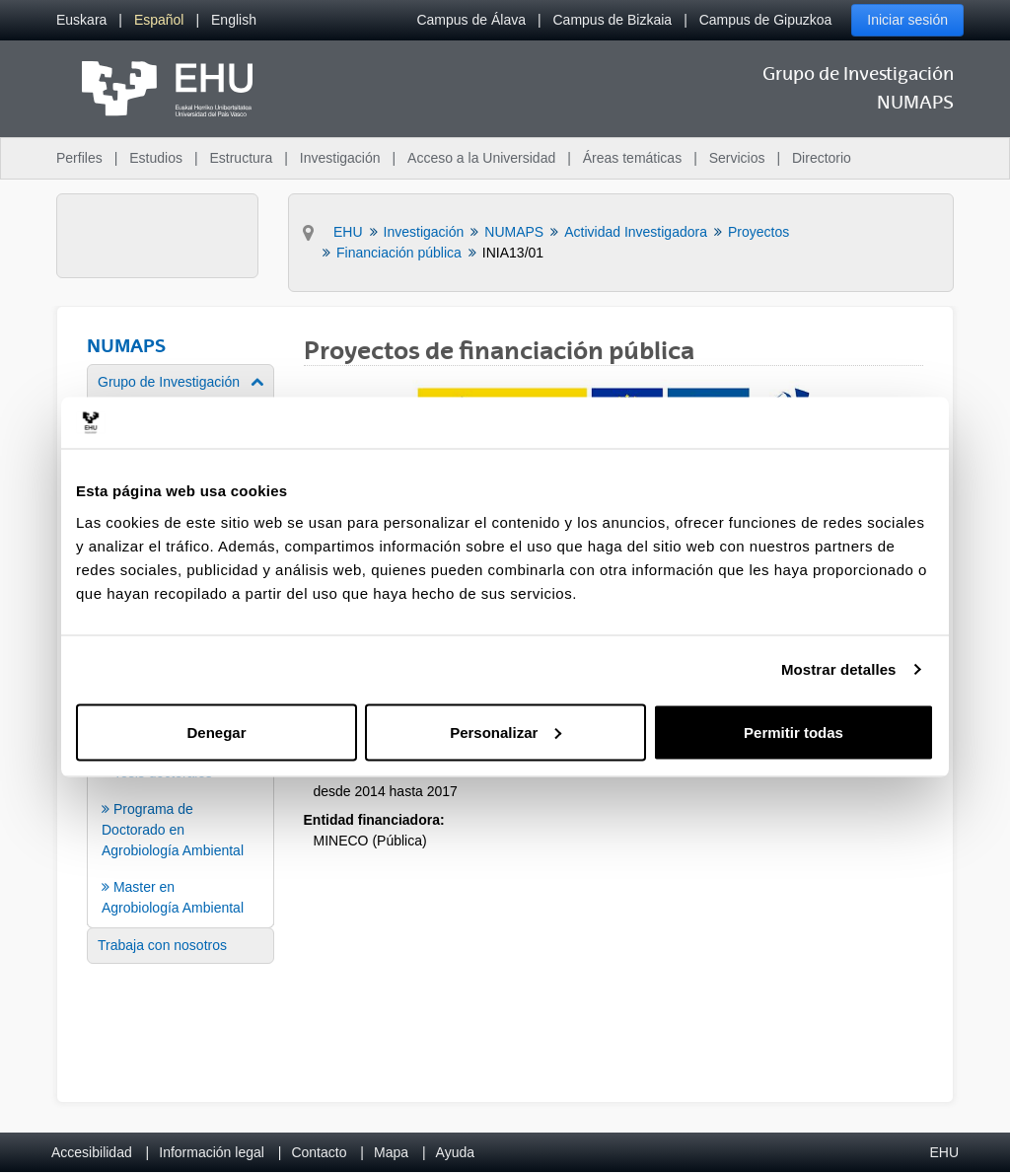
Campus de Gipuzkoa (765, 20)
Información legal (211, 1152)
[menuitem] (81, 20)
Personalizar (505, 731)
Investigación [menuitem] (340, 158)
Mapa (391, 1152)
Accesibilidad (91, 1152)
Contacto (318, 1152)
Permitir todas (793, 731)
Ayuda (455, 1152)
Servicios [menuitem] (737, 158)
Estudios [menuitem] (155, 158)
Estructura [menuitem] (240, 158)
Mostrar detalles (839, 669)
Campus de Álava (471, 20)
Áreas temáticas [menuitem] (632, 158)
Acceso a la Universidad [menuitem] (481, 158)
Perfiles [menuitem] (79, 158)
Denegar (216, 731)
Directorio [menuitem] (821, 158)
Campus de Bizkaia (613, 20)
